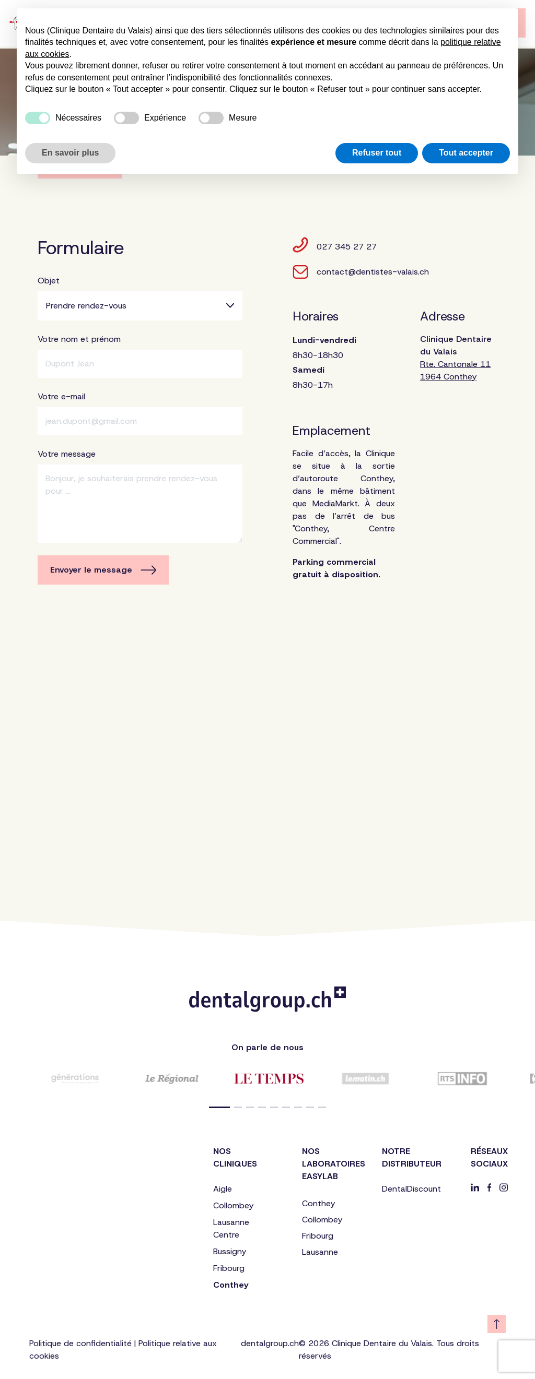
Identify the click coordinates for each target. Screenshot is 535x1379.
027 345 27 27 (335, 245)
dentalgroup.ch (270, 1343)
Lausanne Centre (231, 1228)
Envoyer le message (103, 569)
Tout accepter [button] (466, 152)
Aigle (222, 1188)
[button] (219, 1107)
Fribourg (229, 1268)
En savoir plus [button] (70, 152)
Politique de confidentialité (80, 1343)
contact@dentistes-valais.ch (361, 272)
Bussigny (229, 1251)
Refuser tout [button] (376, 152)
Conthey (230, 1284)
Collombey (233, 1205)
